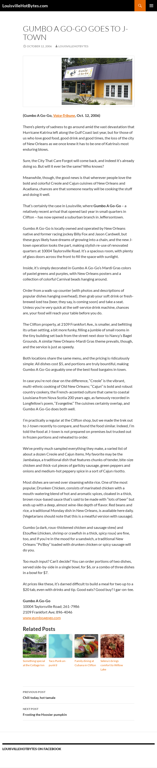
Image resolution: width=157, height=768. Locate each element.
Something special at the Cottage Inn (34, 663)
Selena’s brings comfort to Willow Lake (112, 665)
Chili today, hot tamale (78, 694)
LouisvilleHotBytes (73, 46)
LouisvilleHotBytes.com (25, 5)
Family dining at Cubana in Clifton (85, 663)
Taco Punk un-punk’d (57, 663)
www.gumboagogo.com (42, 617)
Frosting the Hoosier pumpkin (78, 711)
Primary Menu (151, 5)
